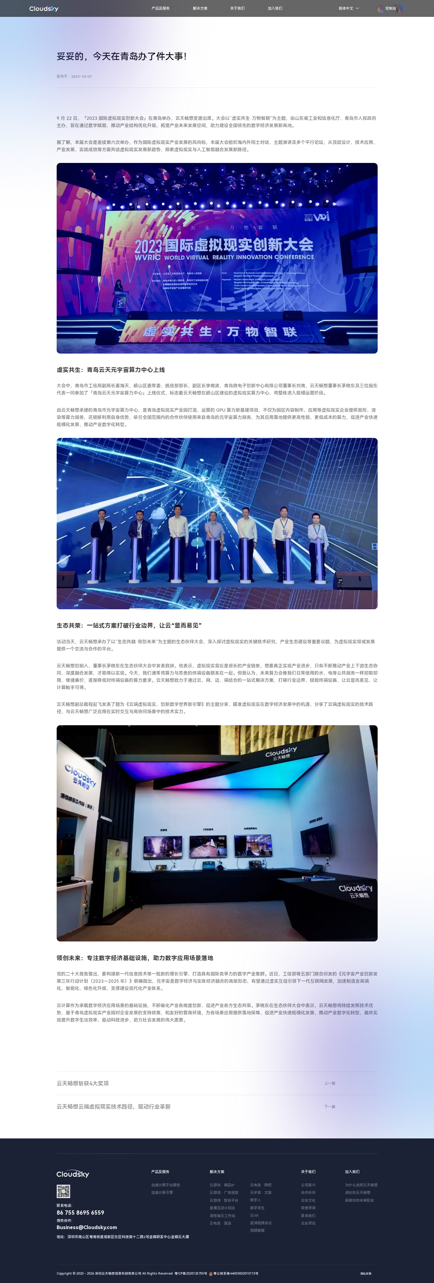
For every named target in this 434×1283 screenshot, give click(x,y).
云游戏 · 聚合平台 (224, 1200)
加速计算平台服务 (165, 1185)
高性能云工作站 (222, 1216)
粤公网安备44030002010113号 (233, 1273)
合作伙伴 (308, 1193)
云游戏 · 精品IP (222, 1185)
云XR (254, 1215)
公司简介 (308, 1185)
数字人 (255, 1200)
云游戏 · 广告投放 (224, 1193)
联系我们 (308, 1216)
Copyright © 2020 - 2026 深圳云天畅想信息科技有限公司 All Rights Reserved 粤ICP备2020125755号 (132, 1273)
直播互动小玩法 (222, 1208)
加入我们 (275, 8)
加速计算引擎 (162, 1193)
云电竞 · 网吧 (261, 1185)
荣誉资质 (308, 1208)
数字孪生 (257, 1208)
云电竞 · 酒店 (220, 1223)
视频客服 (257, 1230)
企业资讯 (308, 1223)
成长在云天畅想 (357, 1193)
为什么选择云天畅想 (361, 1185)
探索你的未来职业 (359, 1200)
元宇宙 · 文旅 (261, 1193)
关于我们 (237, 8)
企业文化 (308, 1200)
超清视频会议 (261, 1223)
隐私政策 (365, 1273)
